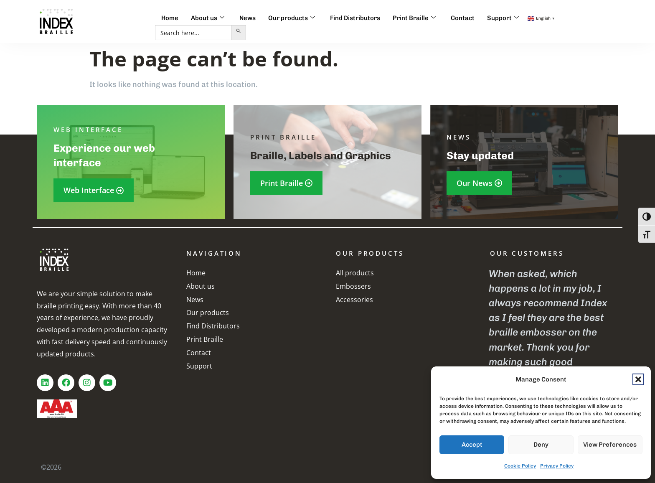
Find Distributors (355, 18)
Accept (472, 444)
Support (503, 18)
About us (207, 18)
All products (355, 272)
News (247, 18)
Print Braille (414, 18)
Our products (291, 18)
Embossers (353, 286)
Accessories (354, 299)
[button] (638, 379)
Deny (540, 444)
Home (169, 18)
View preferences (610, 444)
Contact (463, 18)
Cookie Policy (520, 466)
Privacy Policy (557, 466)
